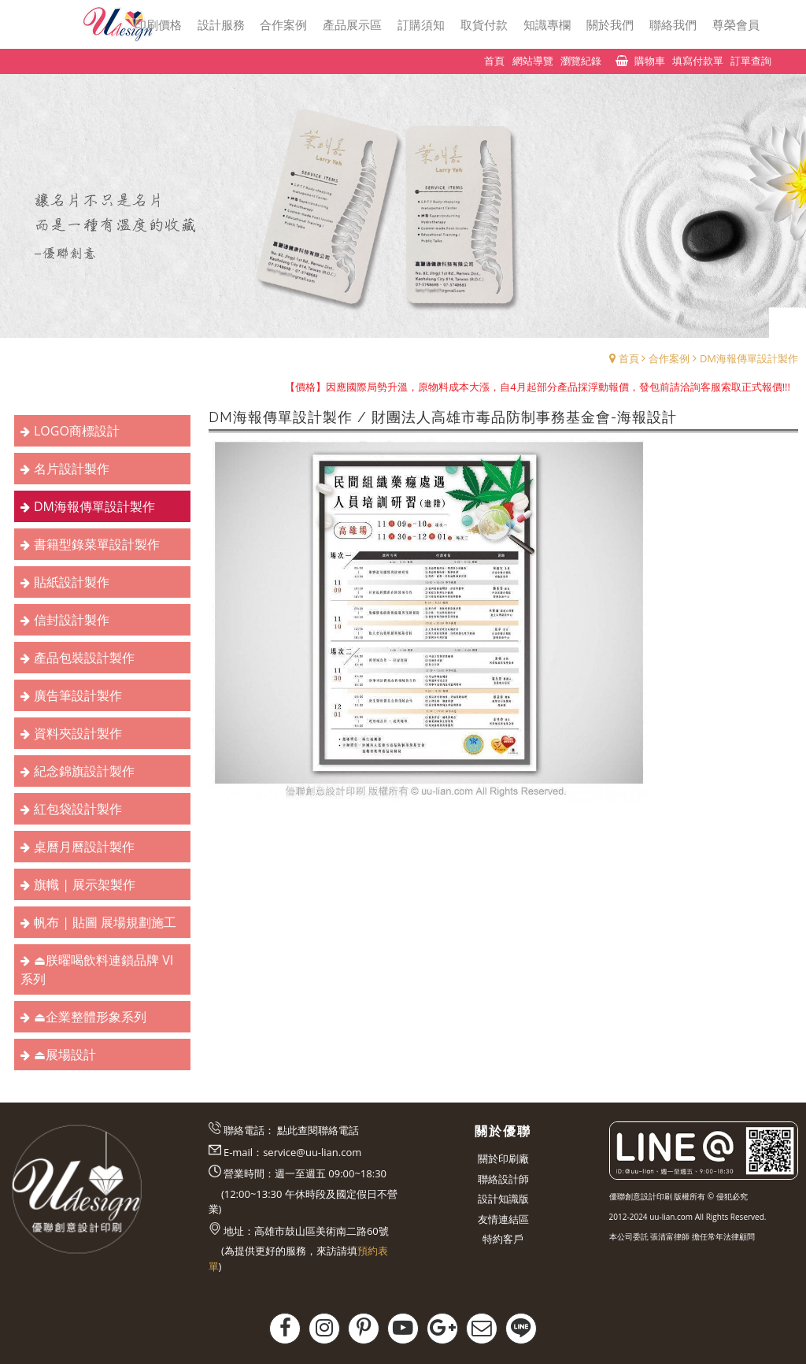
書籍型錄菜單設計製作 (97, 544)
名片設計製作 (71, 468)
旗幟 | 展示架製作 (84, 884)
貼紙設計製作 (71, 582)
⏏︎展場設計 (65, 1054)
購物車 (649, 61)
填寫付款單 (697, 61)
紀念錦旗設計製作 (84, 771)
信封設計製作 (71, 619)
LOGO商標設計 (77, 430)
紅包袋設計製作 (78, 808)
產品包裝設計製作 (84, 657)
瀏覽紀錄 (580, 61)
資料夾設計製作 (78, 733)
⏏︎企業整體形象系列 (90, 1016)
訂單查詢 (750, 61)
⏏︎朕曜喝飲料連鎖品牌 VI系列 (96, 969)
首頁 (629, 358)
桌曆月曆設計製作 (84, 846)
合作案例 (669, 358)
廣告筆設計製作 (78, 695)
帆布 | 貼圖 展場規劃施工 (105, 922)
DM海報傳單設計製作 (749, 358)
